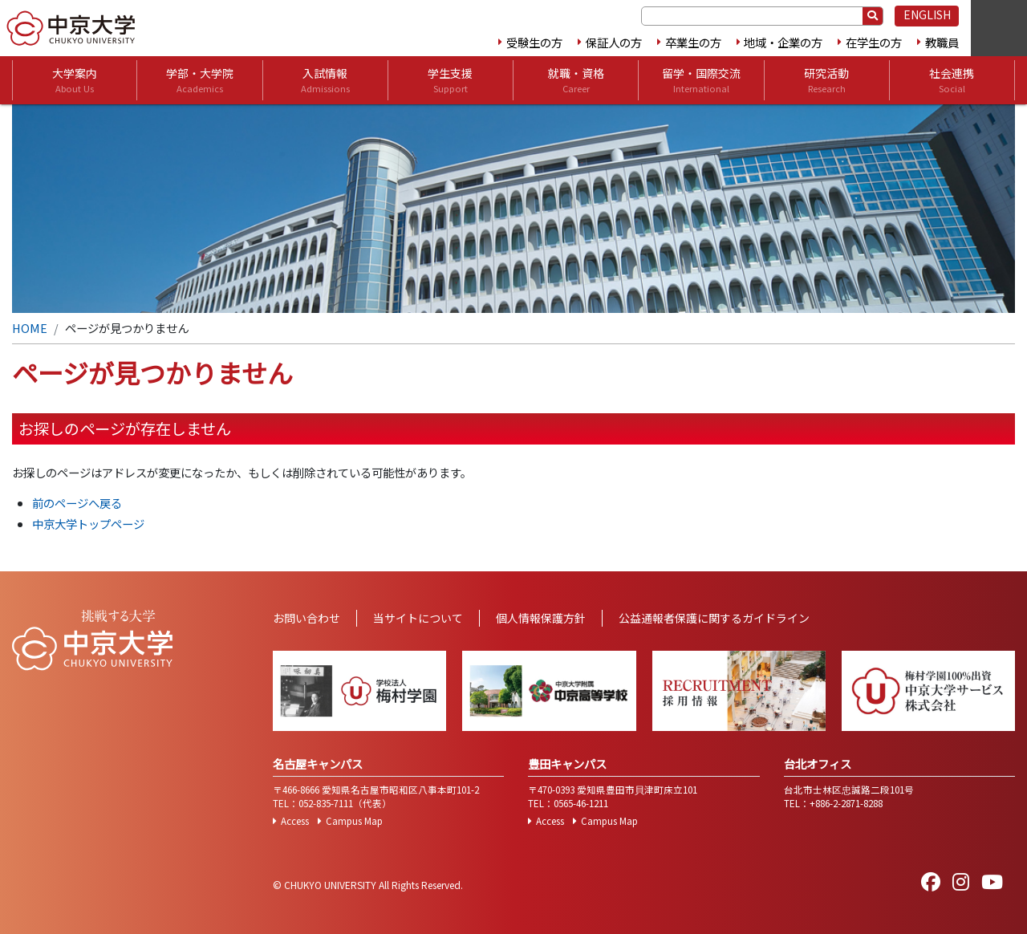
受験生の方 (534, 42)
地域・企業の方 (783, 42)
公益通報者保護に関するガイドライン (714, 618)
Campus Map (354, 820)
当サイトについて (418, 618)
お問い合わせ (306, 618)
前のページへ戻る (77, 502)
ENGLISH (927, 14)
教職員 (942, 42)
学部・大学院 (199, 80)
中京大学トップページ (88, 523)
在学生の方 (874, 42)
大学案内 (74, 80)
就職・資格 (576, 80)
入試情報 (325, 80)
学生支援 (450, 80)
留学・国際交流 (701, 80)
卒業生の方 (693, 42)
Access (295, 820)
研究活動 (826, 80)
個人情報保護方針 (541, 618)
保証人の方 (614, 42)
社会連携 (951, 80)
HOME (29, 327)
